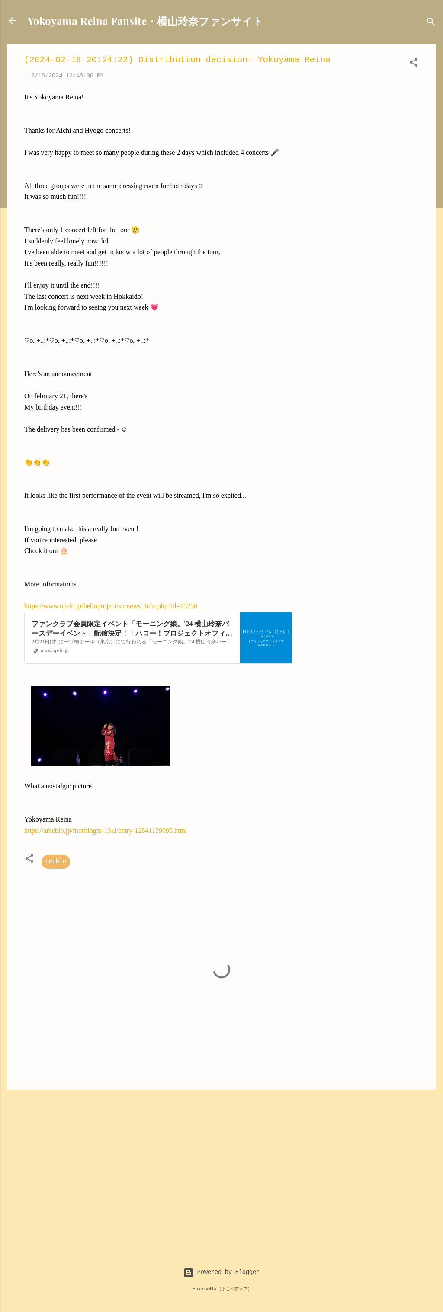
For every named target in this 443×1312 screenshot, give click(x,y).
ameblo (55, 861)
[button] (413, 64)
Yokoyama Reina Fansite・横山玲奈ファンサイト (145, 21)
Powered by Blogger (221, 1272)
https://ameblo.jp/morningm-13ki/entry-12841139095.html (105, 830)
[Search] (431, 23)
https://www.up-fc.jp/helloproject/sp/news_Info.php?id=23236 (110, 606)
